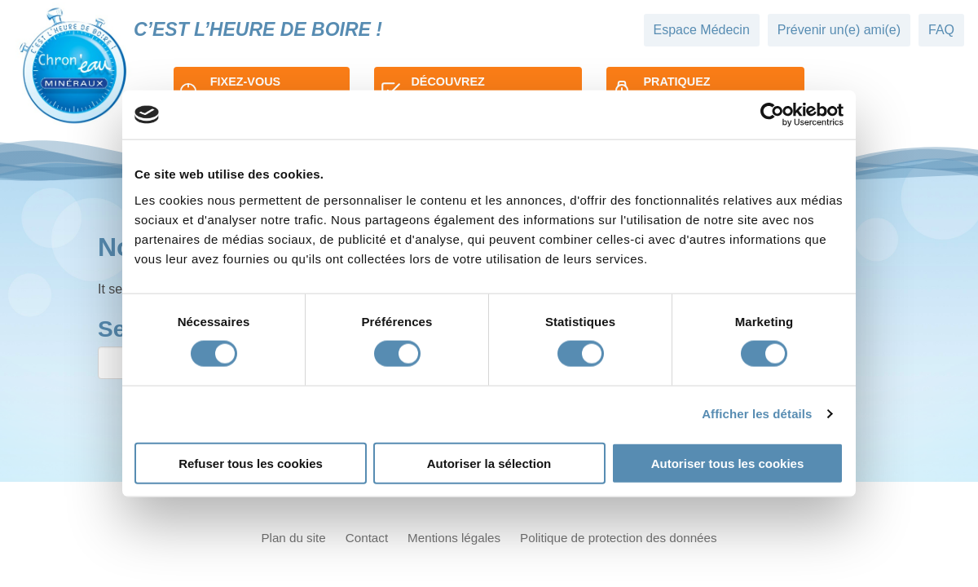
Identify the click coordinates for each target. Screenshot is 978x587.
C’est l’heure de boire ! (258, 29)
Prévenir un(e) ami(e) (839, 30)
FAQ (941, 30)
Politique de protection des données (618, 538)
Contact (367, 538)
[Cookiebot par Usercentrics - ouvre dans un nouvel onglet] (772, 115)
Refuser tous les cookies (250, 463)
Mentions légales (454, 538)
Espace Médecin (702, 30)
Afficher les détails (757, 414)
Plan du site (293, 538)
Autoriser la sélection (489, 463)
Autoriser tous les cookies (727, 463)
